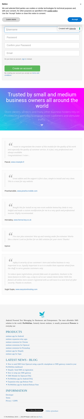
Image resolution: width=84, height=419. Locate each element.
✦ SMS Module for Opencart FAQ (18, 376)
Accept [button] (75, 19)
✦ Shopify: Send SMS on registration (19, 370)
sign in (24, 59)
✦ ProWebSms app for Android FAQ (19, 379)
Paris (40, 417)
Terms (8, 398)
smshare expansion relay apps (16, 339)
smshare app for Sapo (13, 354)
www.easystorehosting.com (26, 289)
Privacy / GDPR (12, 401)
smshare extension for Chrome (17, 342)
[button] (81, 4)
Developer (9, 395)
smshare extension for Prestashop (18, 348)
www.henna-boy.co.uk (22, 220)
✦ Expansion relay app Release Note (19, 382)
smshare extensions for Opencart (17, 345)
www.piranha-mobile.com (27, 191)
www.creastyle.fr (17, 162)
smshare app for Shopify (14, 351)
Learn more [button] (11, 19)
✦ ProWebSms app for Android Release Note (22, 385)
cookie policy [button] (52, 11)
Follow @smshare (52, 411)
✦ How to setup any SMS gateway (18, 373)
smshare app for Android (15, 336)
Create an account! (22, 68)
